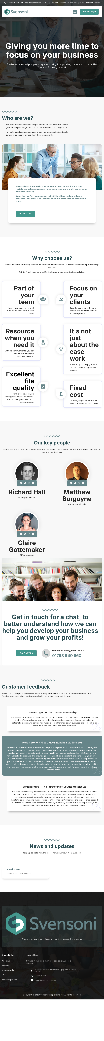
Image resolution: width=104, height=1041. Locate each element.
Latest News (13, 869)
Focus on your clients (83, 295)
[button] (75, 12)
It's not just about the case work (84, 345)
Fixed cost (78, 391)
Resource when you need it (19, 338)
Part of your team (24, 295)
